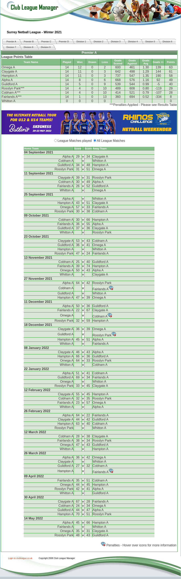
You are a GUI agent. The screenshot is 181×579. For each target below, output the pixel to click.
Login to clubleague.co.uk (20, 558)
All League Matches (111, 140)
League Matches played (75, 140)
